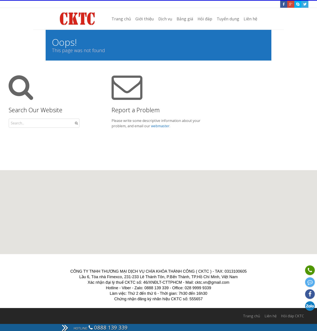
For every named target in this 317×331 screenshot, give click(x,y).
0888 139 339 (108, 327)
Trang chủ (251, 316)
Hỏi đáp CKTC (292, 316)
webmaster (160, 126)
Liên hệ (271, 316)
